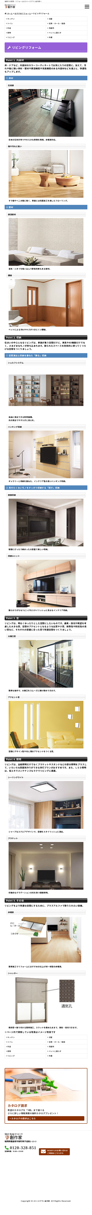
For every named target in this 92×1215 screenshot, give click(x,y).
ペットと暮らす (54, 32)
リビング (10, 37)
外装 (8, 28)
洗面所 (50, 28)
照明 (8, 32)
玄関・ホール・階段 (56, 23)
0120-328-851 (23, 1147)
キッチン (10, 18)
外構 (49, 37)
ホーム (9, 13)
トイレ (9, 23)
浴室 (49, 18)
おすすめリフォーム (23, 13)
